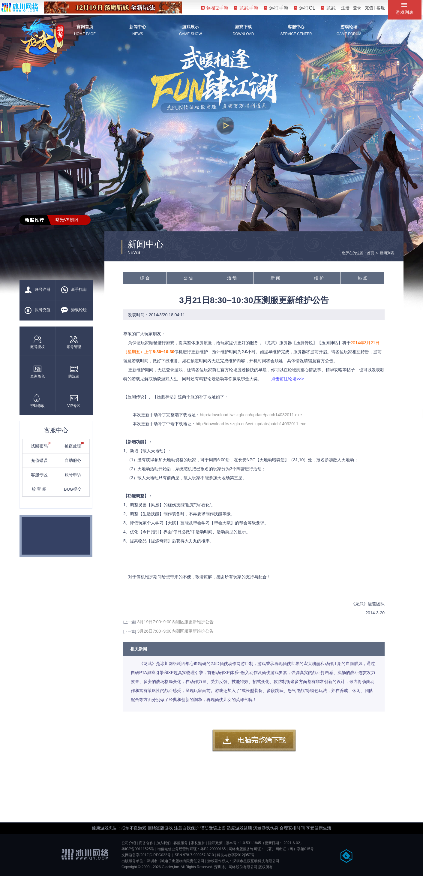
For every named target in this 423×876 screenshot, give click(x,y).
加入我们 (163, 843)
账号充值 (37, 310)
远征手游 (276, 8)
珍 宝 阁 (39, 489)
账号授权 (37, 342)
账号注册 (37, 290)
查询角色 (37, 371)
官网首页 (84, 26)
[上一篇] (129, 622)
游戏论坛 (348, 26)
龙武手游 (246, 8)
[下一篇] (129, 631)
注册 (345, 7)
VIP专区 (73, 401)
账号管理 (74, 342)
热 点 (362, 277)
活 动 (232, 277)
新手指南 (74, 290)
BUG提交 (72, 489)
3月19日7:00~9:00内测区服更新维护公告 (175, 621)
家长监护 (198, 843)
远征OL (304, 8)
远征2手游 (214, 8)
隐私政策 (215, 843)
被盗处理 (74, 445)
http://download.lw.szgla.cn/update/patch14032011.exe (251, 414)
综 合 (145, 277)
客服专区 (39, 474)
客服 (380, 7)
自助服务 (72, 460)
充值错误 (39, 460)
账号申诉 (72, 474)
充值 (369, 7)
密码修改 (37, 401)
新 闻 (275, 277)
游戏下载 (243, 26)
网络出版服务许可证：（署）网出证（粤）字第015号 (271, 849)
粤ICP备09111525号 (138, 849)
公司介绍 (129, 843)
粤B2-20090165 (213, 849)
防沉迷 (73, 371)
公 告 (188, 277)
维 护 (319, 277)
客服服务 (180, 843)
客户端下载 (254, 741)
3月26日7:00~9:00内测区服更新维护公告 (175, 631)
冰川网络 (20, 7)
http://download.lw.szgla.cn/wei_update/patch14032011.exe (251, 423)
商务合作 (146, 843)
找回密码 (41, 445)
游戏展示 (190, 26)
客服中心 (296, 26)
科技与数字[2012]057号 (235, 855)
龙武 (328, 8)
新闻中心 (137, 26)
